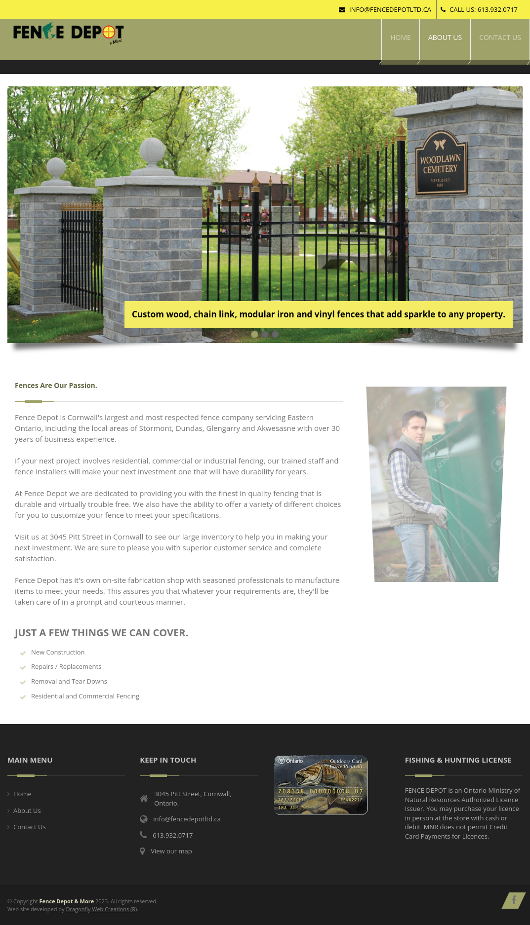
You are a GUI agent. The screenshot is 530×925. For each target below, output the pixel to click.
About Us (27, 810)
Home (22, 793)
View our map (171, 851)
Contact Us (29, 826)
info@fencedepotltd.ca (385, 9)
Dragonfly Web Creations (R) (101, 909)
